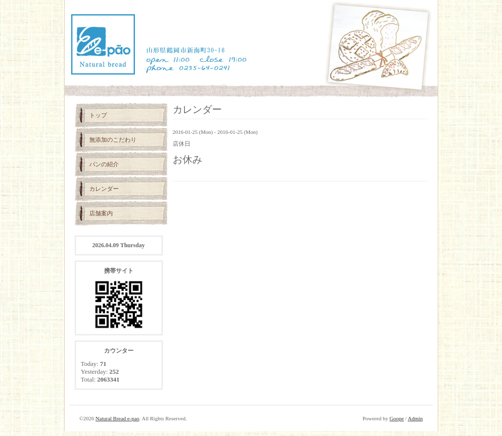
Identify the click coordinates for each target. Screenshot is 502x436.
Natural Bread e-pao (117, 418)
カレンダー (104, 188)
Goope (397, 418)
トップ (98, 115)
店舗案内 (101, 213)
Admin (415, 418)
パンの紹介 (104, 164)
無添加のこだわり (112, 139)
